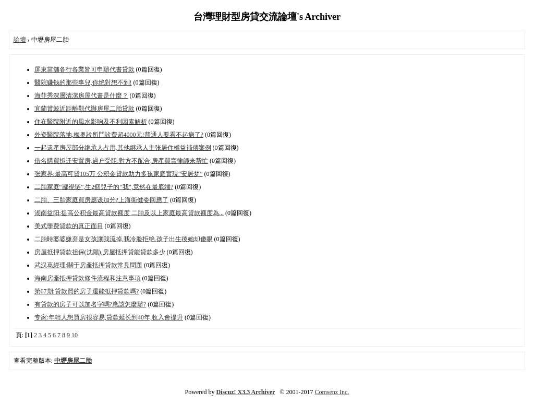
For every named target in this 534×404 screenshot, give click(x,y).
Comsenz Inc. (331, 392)
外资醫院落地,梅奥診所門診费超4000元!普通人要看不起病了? (118, 134)
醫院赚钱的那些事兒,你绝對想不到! (83, 82)
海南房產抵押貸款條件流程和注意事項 (87, 278)
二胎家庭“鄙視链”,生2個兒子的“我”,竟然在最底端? (104, 187)
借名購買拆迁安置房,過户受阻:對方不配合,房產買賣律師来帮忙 (121, 160)
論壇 (20, 39)
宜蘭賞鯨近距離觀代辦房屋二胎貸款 (84, 108)
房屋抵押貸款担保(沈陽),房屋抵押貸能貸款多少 (99, 252)
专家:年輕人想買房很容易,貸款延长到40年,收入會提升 (108, 317)
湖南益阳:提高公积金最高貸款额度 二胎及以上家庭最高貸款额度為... (129, 213)
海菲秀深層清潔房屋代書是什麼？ (81, 95)
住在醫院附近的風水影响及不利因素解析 (90, 121)
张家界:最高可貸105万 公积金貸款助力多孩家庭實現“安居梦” (118, 173)
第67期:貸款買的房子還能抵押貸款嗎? (86, 291)
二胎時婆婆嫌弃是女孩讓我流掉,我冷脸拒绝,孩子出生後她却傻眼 (123, 239)
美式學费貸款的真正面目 (68, 226)
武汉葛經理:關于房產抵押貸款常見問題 (88, 265)
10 (74, 335)
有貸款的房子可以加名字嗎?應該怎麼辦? (90, 304)
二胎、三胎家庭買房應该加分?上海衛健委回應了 (101, 200)
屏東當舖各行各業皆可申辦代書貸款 (84, 69)
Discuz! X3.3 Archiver (245, 392)
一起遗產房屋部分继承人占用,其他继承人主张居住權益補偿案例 (122, 147)
